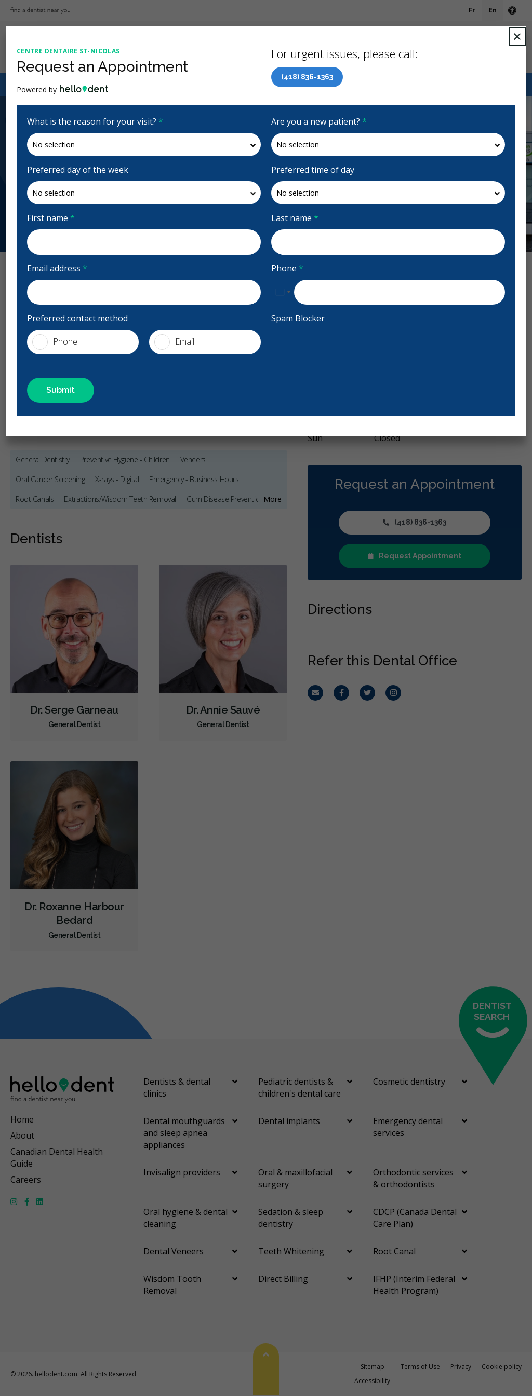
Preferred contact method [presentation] (77, 318)
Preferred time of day (312, 169)
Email (174, 342)
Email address (57, 268)
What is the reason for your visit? (95, 121)
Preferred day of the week (77, 169)
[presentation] (332, 345)
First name (51, 218)
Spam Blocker (298, 318)
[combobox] (283, 292)
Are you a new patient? (319, 121)
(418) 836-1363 (307, 77)
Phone (287, 268)
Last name (294, 218)
